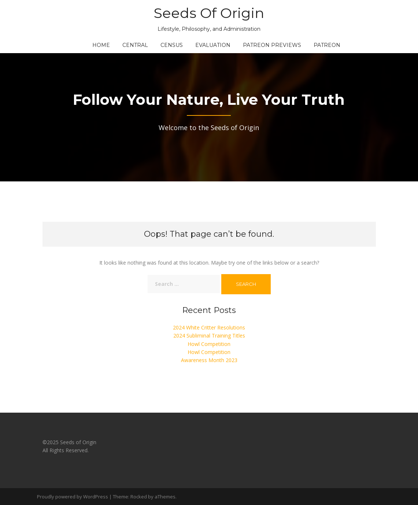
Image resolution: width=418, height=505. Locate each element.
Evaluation (212, 45)
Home (101, 45)
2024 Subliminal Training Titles (209, 335)
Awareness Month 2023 (209, 360)
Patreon (327, 45)
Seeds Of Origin (209, 13)
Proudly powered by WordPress (72, 496)
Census (171, 45)
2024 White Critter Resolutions (209, 327)
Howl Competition (209, 343)
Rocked (138, 496)
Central (135, 45)
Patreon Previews (272, 45)
